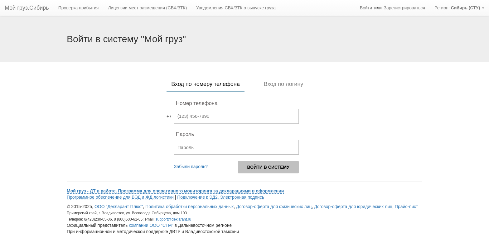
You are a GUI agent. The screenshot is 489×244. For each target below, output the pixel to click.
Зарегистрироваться (404, 7)
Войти (366, 7)
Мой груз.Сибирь (27, 8)
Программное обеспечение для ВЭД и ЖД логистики (120, 197)
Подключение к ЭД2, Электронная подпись (220, 197)
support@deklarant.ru (173, 219)
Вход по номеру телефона (205, 84)
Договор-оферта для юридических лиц (353, 206)
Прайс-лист (406, 206)
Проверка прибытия (78, 7)
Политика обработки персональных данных (189, 206)
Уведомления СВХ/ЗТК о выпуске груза (236, 7)
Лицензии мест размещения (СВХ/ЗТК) (147, 7)
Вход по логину (283, 84)
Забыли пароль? (191, 166)
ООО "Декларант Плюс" (118, 206)
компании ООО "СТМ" (151, 225)
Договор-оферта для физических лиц (274, 206)
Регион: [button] (459, 7)
